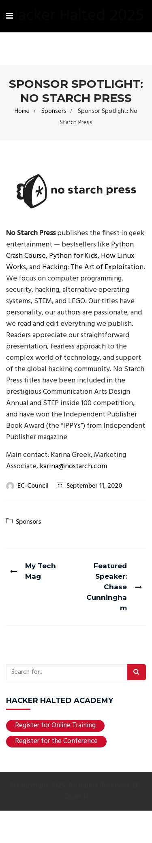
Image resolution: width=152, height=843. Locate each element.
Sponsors (53, 144)
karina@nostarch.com (73, 499)
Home (22, 144)
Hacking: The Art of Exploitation (92, 300)
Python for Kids (73, 288)
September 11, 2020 (94, 518)
